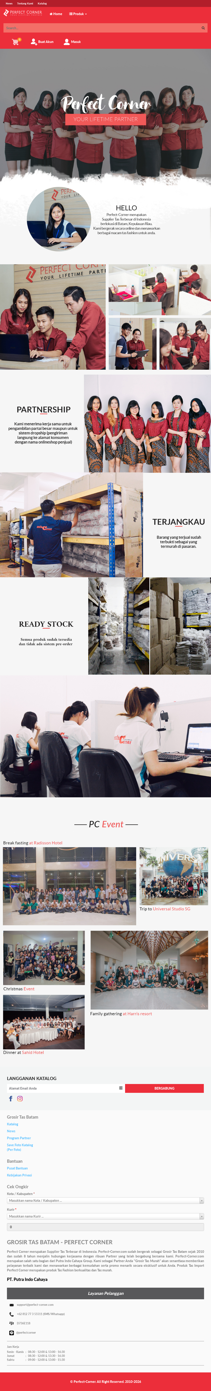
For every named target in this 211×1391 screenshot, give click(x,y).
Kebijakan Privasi (19, 1175)
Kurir (11, 1209)
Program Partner (19, 1138)
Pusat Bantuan (17, 1168)
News (11, 1131)
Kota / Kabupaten (21, 1194)
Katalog (12, 1124)
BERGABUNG (164, 1088)
